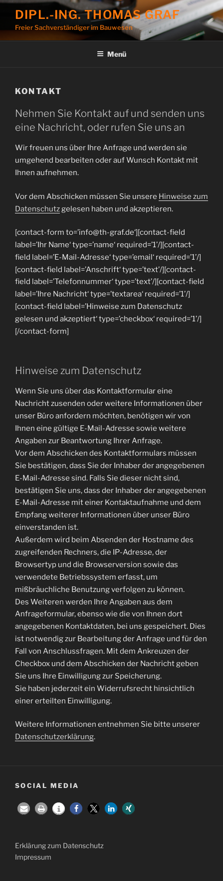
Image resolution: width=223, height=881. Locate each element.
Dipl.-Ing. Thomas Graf (97, 14)
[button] (23, 808)
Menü (111, 54)
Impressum (33, 857)
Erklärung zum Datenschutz (59, 845)
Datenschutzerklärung (54, 736)
